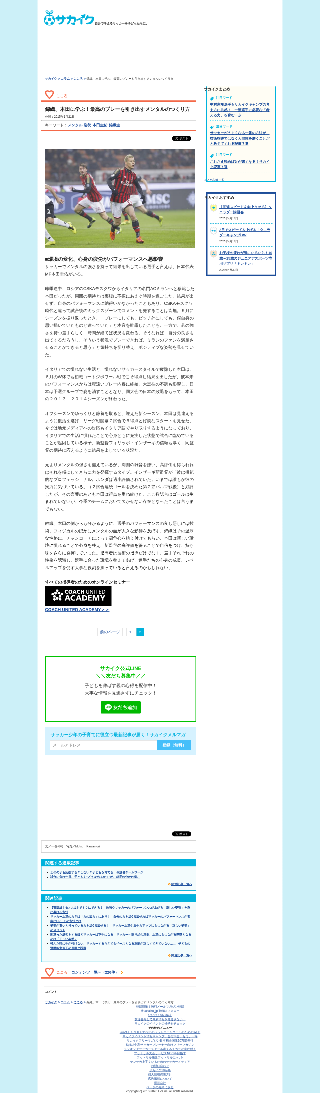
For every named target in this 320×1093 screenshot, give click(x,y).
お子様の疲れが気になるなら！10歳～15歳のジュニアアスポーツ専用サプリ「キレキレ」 (245, 258)
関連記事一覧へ (181, 884)
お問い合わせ (160, 1066)
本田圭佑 (100, 125)
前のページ (110, 632)
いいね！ (160, 1015)
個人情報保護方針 (160, 1074)
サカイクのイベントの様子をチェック (160, 1023)
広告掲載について (160, 1079)
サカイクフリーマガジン (160, 1040)
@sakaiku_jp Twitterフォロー (159, 1011)
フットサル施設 (160, 1057)
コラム (65, 78)
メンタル (75, 125)
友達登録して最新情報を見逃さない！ (160, 1019)
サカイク (51, 78)
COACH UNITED (160, 1032)
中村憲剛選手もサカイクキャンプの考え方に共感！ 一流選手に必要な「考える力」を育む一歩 (240, 109)
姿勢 (87, 125)
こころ (78, 78)
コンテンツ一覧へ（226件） (95, 972)
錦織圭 (114, 125)
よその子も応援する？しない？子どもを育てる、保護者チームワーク (96, 872)
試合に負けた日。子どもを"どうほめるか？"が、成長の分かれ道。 (95, 877)
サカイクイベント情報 (160, 1036)
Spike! (160, 1045)
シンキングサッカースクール (160, 1049)
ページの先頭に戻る (160, 1087)
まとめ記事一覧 (214, 180)
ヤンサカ (160, 1062)
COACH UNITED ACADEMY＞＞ (77, 609)
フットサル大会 (160, 1053)
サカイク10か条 (159, 1070)
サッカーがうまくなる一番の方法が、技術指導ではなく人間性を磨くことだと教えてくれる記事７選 (240, 138)
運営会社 (160, 1083)
